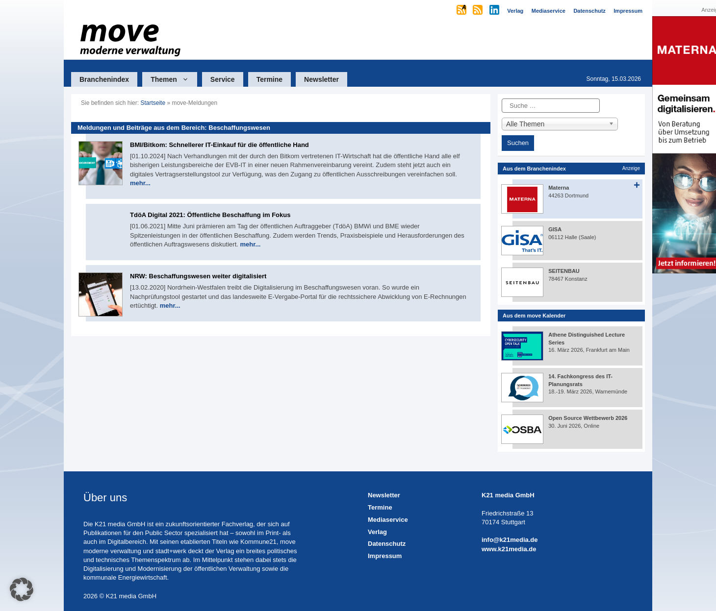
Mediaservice (388, 519)
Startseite (152, 102)
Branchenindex (104, 79)
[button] (21, 589)
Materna (558, 188)
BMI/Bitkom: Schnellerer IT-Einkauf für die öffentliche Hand (219, 144)
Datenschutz (387, 543)
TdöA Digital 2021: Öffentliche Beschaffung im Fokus (210, 215)
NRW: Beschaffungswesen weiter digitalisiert (198, 276)
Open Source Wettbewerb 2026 (587, 418)
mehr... (140, 183)
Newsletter (321, 79)
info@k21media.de (510, 539)
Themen (174, 79)
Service (222, 79)
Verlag (377, 532)
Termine (269, 79)
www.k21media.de (509, 549)
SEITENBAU (564, 271)
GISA (555, 229)
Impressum (385, 556)
